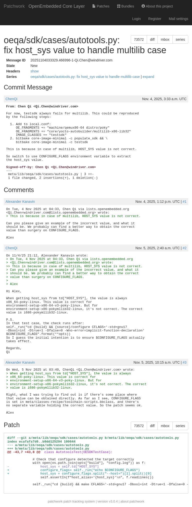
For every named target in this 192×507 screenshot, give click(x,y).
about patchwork (132, 501)
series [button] (180, 39)
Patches (100, 6)
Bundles (125, 6)
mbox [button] (165, 39)
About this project (157, 6)
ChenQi (11, 99)
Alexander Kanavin (20, 202)
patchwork (55, 501)
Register (154, 19)
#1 (184, 202)
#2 (184, 248)
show (34, 71)
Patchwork (14, 6)
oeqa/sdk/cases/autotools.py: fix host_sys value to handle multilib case (85, 77)
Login (136, 19)
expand (148, 77)
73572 (139, 39)
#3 (184, 362)
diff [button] (152, 39)
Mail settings (178, 19)
